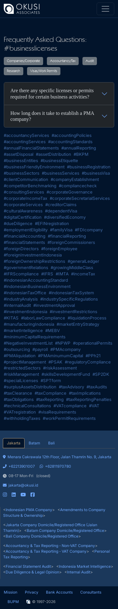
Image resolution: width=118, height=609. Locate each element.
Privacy (31, 592)
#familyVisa (61, 229)
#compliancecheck (78, 185)
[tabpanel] (59, 473)
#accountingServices (25, 141)
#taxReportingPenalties (88, 399)
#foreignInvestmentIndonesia (33, 254)
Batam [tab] (34, 443)
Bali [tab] (51, 443)
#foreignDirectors (21, 248)
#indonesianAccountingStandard (36, 280)
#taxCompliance (50, 393)
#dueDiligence (18, 223)
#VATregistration (20, 411)
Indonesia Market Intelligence (85, 566)
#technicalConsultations (27, 405)
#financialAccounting (24, 236)
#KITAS (11, 317)
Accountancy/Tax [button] (63, 61)
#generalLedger (83, 261)
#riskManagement (21, 374)
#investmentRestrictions (73, 311)
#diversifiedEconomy (65, 217)
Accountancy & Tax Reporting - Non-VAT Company (50, 545)
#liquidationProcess (87, 317)
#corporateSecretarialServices (80, 198)
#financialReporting (67, 236)
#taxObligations (19, 399)
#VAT (94, 405)
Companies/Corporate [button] (23, 61)
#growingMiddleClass (72, 267)
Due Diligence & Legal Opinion (32, 572)
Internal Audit (78, 572)
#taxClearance (18, 393)
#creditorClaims (60, 204)
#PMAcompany (65, 349)
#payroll (40, 349)
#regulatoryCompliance (88, 361)
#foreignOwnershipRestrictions (34, 261)
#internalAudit (17, 305)
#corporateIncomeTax (25, 198)
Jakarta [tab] (13, 443)
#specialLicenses (21, 380)
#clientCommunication (26, 179)
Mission (10, 592)
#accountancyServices (26, 135)
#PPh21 (93, 355)
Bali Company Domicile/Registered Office (42, 536)
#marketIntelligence (23, 330)
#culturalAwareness (23, 210)
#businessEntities (21, 160)
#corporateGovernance (70, 192)
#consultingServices (24, 192)
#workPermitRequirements (69, 418)
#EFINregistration (52, 223)
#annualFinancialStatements (31, 147)
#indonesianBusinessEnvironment (37, 286)
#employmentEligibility (26, 229)
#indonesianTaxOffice (25, 292)
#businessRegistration (88, 166)
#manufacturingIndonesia (29, 324)
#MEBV (52, 330)
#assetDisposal (18, 154)
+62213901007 (19, 466)
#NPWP (62, 343)
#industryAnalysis (21, 299)
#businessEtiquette (59, 160)
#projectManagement (25, 361)
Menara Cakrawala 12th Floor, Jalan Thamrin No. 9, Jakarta (57, 456)
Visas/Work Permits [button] (43, 71)
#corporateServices (23, 204)
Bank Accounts (59, 592)
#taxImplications (85, 393)
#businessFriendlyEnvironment (34, 166)
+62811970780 (55, 466)
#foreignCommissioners (71, 242)
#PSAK (55, 361)
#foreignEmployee (59, 248)
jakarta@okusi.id (20, 485)
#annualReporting (78, 147)
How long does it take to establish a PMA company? (52, 116)
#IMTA (62, 273)
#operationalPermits (92, 343)
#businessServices (60, 173)
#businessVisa (96, 173)
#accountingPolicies (72, 135)
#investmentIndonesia (25, 311)
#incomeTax (83, 273)
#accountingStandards (70, 141)
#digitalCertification (23, 217)
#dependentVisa (61, 210)
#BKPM (81, 154)
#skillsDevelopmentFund (66, 374)
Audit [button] (90, 61)
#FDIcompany (89, 229)
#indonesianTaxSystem (71, 292)
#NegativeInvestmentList (28, 343)
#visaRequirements (57, 411)
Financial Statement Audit (28, 566)
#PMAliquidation (20, 355)
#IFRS (47, 273)
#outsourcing (17, 349)
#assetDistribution (53, 154)
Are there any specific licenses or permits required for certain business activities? (52, 93)
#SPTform (51, 380)
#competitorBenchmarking (30, 185)
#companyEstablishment (75, 179)
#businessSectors (21, 173)
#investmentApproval (54, 305)
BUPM (13, 601)
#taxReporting (50, 399)
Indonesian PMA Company (29, 509)
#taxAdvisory (71, 386)
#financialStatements (24, 242)
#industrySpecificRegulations (69, 299)
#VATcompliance (70, 405)
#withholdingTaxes (22, 418)
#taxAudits (97, 386)
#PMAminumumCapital (60, 355)
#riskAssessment (60, 367)
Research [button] (13, 71)
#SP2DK (101, 374)
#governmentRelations (26, 267)
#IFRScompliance (21, 273)
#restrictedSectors (22, 367)
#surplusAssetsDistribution (30, 386)
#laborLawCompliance (43, 317)
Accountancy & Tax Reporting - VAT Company (46, 551)
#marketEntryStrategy (78, 324)
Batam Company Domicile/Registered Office (65, 530)
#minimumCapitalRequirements (34, 336)
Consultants (90, 592)
